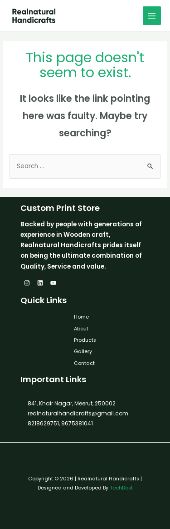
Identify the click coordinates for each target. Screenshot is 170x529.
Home (81, 317)
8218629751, (44, 423)
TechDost (121, 487)
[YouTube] (53, 282)
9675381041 (76, 423)
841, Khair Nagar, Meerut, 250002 (72, 403)
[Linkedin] (40, 282)
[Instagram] (27, 282)
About (81, 328)
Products (85, 340)
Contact (84, 363)
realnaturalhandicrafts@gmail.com (78, 413)
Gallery (83, 351)
